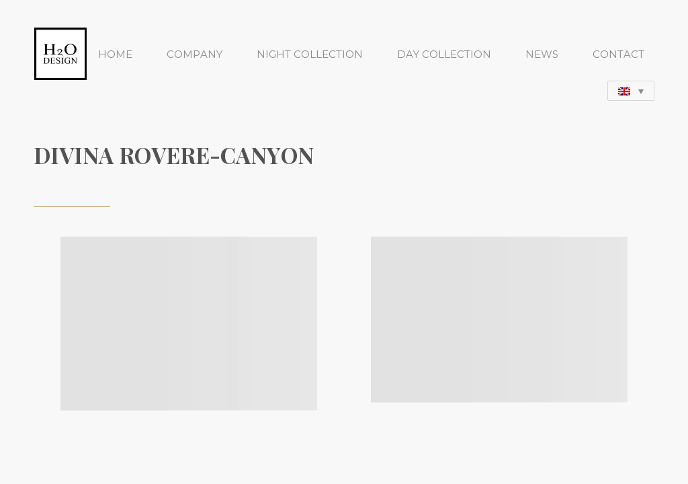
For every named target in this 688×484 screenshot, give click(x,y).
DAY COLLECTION (444, 54)
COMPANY (194, 54)
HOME (115, 54)
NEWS (541, 54)
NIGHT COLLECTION (310, 54)
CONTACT (618, 54)
